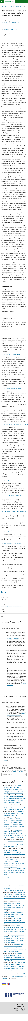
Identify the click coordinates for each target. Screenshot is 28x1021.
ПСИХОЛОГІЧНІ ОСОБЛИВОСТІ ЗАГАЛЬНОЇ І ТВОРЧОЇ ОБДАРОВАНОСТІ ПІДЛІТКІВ (14, 927)
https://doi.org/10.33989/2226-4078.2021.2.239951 (14, 511)
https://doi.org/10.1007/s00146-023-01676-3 (12, 531)
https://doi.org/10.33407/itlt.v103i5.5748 (11, 388)
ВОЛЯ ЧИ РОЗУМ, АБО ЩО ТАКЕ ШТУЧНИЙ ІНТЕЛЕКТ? (14, 886)
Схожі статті (5, 882)
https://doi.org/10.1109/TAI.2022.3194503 (11, 543)
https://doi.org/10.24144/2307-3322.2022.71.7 (12, 480)
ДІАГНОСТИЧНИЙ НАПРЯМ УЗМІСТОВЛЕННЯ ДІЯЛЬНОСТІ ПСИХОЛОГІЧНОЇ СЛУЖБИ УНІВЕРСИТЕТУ (15, 861)
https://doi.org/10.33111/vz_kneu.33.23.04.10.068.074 (14, 424)
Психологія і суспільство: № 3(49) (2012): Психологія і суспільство (14, 826)
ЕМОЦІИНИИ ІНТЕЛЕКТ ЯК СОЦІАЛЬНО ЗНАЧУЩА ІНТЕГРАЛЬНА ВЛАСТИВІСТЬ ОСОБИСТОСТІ (15, 894)
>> (8, 877)
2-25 (5, 592)
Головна (3, 5)
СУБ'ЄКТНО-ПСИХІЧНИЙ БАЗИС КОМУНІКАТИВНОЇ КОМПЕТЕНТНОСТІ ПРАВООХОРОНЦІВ (14, 936)
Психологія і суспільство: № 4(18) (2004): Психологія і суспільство (15, 898)
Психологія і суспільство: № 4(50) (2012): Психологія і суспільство (15, 931)
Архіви (8, 5)
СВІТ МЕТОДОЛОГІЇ (20, 811)
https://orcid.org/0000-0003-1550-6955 (10, 22)
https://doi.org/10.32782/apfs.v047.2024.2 (11, 354)
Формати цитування (7, 774)
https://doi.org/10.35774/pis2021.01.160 (11, 495)
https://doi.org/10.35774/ (10, 29)
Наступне (22, 973)
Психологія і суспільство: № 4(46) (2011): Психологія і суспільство (15, 907)
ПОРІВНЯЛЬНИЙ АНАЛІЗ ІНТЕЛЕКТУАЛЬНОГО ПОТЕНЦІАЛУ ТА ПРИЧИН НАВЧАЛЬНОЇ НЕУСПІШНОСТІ (15, 964)
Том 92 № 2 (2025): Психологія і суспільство (11, 6)
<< (2, 877)
